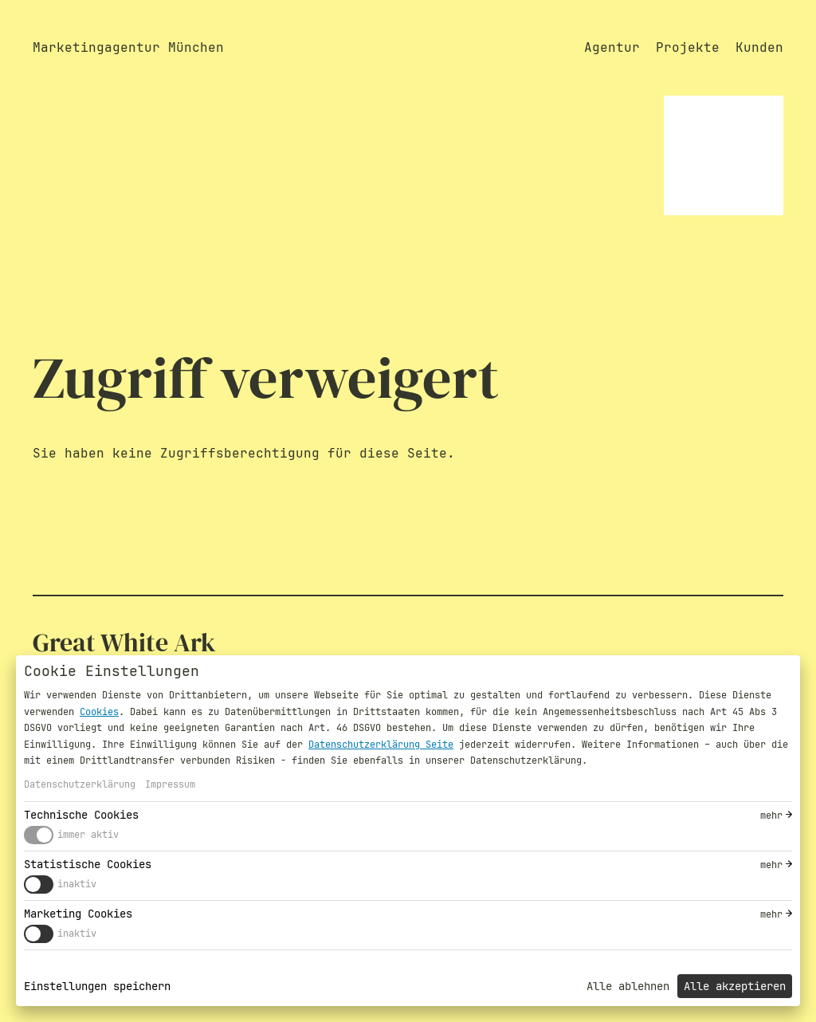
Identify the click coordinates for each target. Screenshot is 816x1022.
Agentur (612, 47)
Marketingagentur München (128, 47)
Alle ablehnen (627, 986)
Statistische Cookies (87, 864)
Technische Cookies (81, 814)
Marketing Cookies (78, 913)
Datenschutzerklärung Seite (380, 744)
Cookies (99, 712)
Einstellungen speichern (97, 986)
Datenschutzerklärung (79, 784)
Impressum (170, 784)
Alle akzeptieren (735, 986)
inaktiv (76, 884)
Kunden (759, 47)
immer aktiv (88, 834)
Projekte (688, 47)
